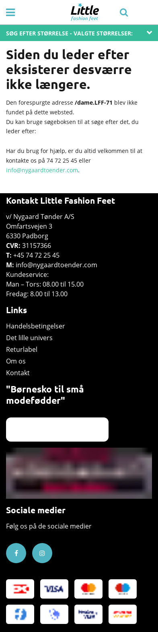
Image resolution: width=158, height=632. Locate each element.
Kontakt (18, 372)
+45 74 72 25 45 (36, 255)
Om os (16, 361)
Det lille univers (29, 337)
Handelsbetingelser (35, 326)
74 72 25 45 (62, 160)
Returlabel (21, 349)
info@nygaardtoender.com (42, 170)
